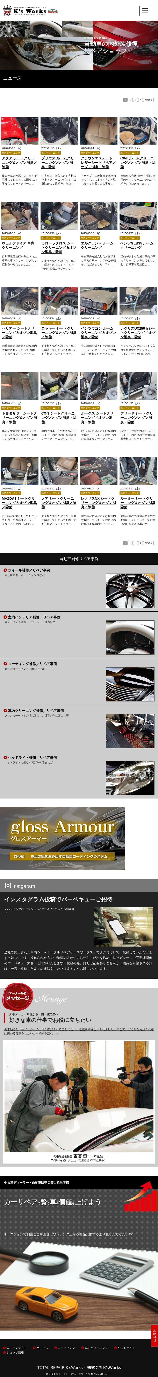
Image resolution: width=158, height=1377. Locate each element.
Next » (148, 100)
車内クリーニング (94, 1347)
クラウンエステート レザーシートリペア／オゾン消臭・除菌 (98, 162)
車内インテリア (15, 1347)
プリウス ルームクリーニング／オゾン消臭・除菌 (57, 162)
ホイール (40, 1347)
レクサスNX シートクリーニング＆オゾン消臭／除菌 (98, 503)
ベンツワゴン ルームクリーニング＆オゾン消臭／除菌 (98, 333)
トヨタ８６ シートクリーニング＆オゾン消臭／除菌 (19, 417)
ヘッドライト (124, 1347)
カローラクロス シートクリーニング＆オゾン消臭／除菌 (58, 247)
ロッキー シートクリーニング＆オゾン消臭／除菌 (58, 333)
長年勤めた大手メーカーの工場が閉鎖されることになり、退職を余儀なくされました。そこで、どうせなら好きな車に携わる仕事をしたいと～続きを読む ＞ (79, 1031)
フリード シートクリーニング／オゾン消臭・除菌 (136, 417)
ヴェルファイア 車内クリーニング (18, 245)
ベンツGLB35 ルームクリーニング (137, 245)
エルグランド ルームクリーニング (97, 245)
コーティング (64, 1347)
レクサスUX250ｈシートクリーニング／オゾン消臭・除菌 (138, 333)
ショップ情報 (13, 1352)
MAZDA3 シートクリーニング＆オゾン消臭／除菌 (19, 503)
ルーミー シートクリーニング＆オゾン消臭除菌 (137, 503)
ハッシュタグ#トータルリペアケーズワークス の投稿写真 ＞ (41, 910)
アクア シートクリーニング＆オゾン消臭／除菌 (19, 162)
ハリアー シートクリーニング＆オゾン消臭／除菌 (19, 333)
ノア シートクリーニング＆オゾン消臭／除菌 (58, 503)
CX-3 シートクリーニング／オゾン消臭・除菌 (58, 417)
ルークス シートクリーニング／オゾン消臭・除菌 (97, 417)
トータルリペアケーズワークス (74, 1374)
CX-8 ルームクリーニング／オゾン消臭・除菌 (137, 162)
